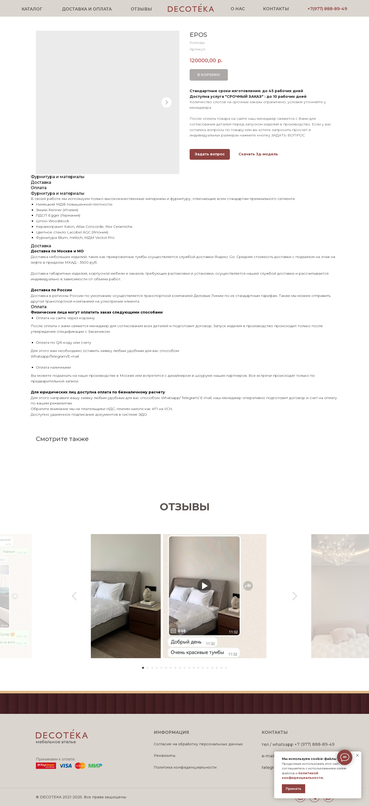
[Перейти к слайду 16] (212, 668)
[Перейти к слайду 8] (175, 668)
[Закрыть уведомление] (357, 755)
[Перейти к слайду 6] (166, 668)
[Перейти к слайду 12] (194, 668)
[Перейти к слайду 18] (221, 668)
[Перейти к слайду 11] (189, 668)
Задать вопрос (210, 154)
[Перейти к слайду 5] (161, 668)
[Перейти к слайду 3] (152, 668)
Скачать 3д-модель (258, 154)
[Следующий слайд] (295, 596)
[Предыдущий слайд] (74, 596)
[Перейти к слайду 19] (226, 668)
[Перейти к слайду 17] (217, 668)
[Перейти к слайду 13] (198, 668)
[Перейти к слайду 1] (143, 668)
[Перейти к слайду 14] (203, 668)
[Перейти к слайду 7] (171, 668)
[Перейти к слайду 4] (157, 668)
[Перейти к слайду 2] (148, 668)
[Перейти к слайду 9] (180, 668)
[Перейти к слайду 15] (208, 668)
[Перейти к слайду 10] (184, 668)
